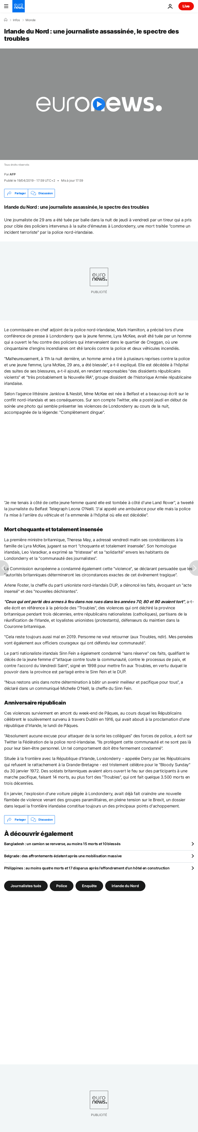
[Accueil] (5, 20)
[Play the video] (99, 104)
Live (186, 6)
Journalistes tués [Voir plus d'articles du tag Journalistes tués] (26, 886)
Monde (31, 20)
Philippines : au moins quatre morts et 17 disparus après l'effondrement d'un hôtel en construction (87, 868)
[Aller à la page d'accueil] (18, 6)
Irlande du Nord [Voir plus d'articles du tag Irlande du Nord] (125, 886)
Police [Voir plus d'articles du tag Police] (61, 886)
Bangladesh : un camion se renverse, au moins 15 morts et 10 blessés (62, 844)
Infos (16, 20)
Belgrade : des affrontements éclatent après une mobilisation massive (63, 856)
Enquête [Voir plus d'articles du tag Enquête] (89, 886)
